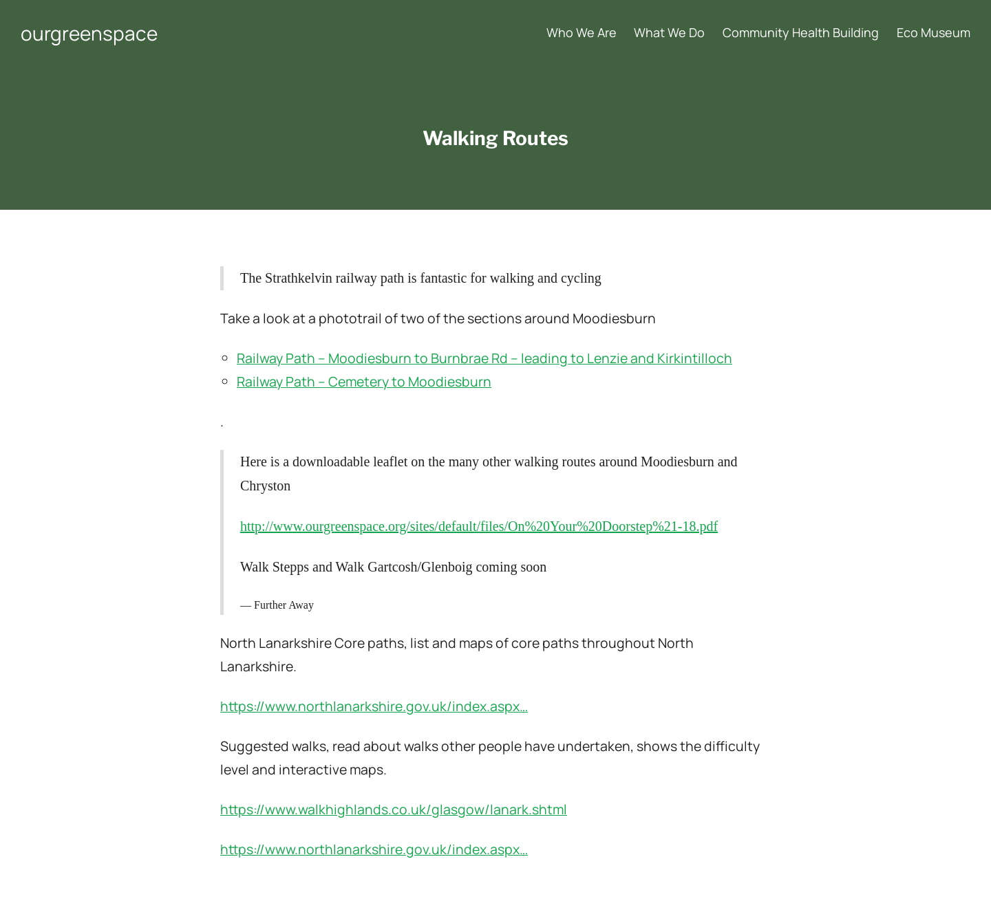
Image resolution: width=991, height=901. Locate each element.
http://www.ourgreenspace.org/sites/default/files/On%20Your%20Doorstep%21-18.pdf (479, 526)
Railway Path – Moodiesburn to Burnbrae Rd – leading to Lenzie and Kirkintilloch (484, 358)
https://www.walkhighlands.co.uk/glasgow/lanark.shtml (393, 809)
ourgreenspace (89, 33)
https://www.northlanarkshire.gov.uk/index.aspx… (374, 706)
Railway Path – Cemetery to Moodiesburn (364, 381)
